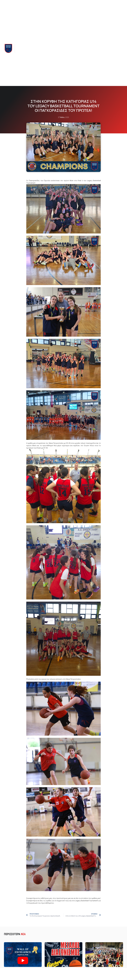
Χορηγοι (82, 48)
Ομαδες (31, 48)
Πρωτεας (21, 48)
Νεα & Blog (53, 48)
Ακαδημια (41, 48)
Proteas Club (65, 48)
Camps (75, 48)
